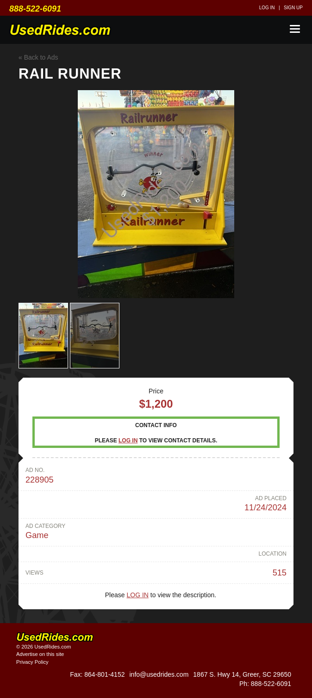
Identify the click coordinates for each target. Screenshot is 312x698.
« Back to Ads (38, 57)
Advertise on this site (40, 654)
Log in (267, 7)
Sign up (293, 7)
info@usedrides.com (158, 674)
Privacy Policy (32, 662)
